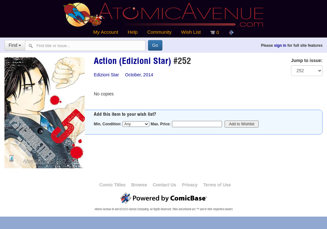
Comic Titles (112, 184)
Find (15, 45)
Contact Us (164, 184)
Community (159, 32)
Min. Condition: (108, 124)
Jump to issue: (307, 60)
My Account (105, 32)
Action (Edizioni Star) (132, 62)
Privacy (189, 184)
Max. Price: (161, 124)
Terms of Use (217, 184)
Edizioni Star (106, 74)
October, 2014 (139, 74)
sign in (280, 45)
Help (132, 32)
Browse (139, 184)
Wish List (191, 32)
